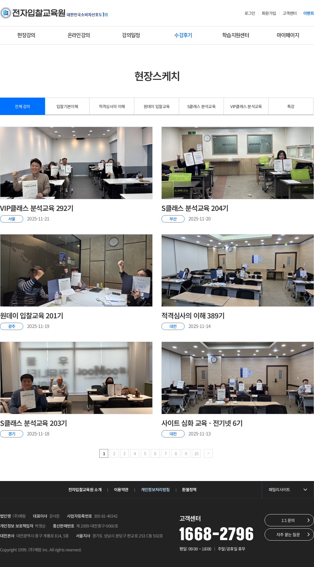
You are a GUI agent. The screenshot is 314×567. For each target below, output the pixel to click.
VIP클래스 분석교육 (246, 106)
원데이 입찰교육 (157, 106)
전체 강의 (22, 106)
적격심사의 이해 (112, 106)
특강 (291, 106)
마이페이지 (288, 35)
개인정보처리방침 (155, 489)
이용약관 (121, 489)
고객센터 (290, 13)
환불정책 (189, 489)
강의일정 (131, 35)
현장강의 (26, 35)
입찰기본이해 (67, 106)
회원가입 (269, 13)
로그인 (250, 13)
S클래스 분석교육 (201, 106)
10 (196, 453)
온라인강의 (78, 35)
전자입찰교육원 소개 (84, 489)
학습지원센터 (235, 35)
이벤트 (308, 13)
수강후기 (183, 35)
